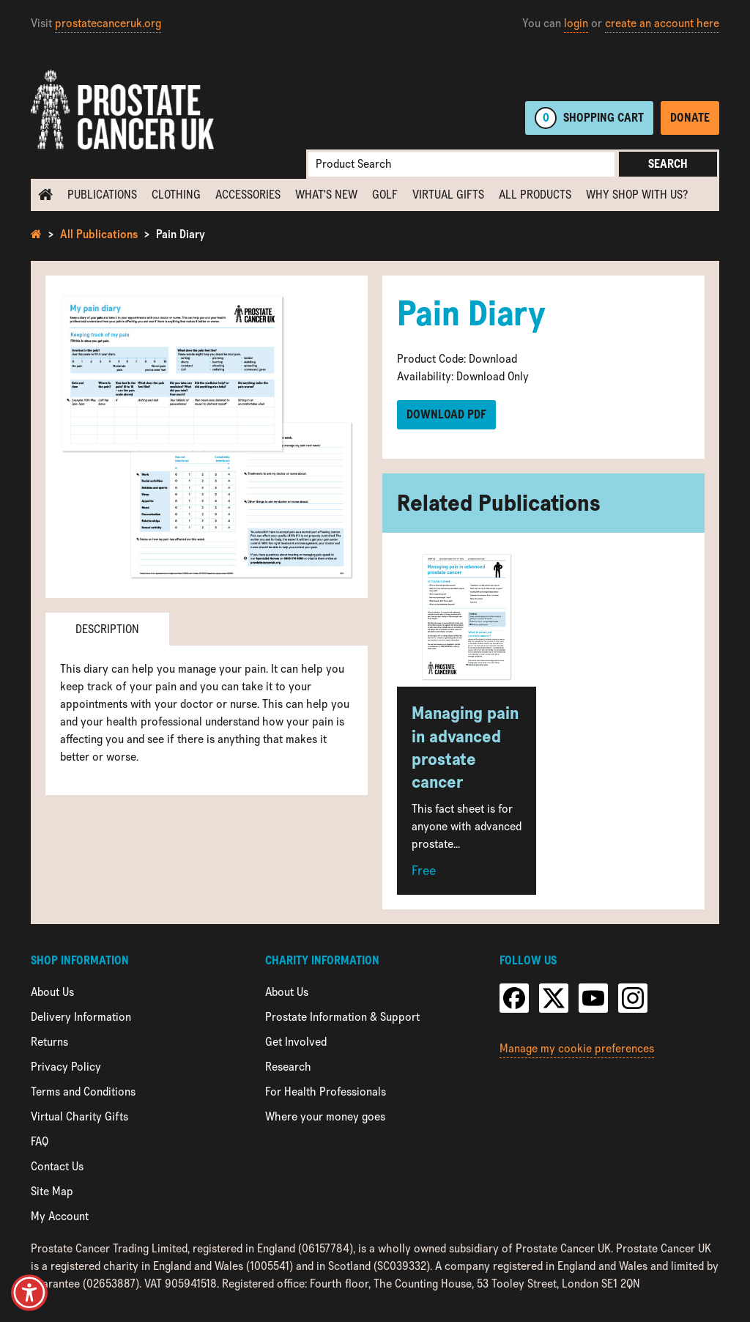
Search (668, 163)
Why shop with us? (637, 194)
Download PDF (446, 414)
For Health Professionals (325, 1091)
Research (288, 1066)
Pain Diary (180, 234)
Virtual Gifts (448, 194)
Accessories (248, 194)
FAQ (39, 1141)
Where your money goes (325, 1116)
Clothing (176, 194)
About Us (52, 992)
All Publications (99, 234)
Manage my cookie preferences (577, 1048)
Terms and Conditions (83, 1091)
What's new (326, 194)
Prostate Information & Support (342, 1016)
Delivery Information (81, 1016)
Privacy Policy (66, 1066)
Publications (102, 194)
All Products (535, 194)
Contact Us (57, 1166)
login (576, 23)
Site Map (52, 1191)
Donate (690, 117)
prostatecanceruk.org (108, 23)
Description (107, 629)
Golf (385, 194)
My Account (60, 1216)
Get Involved (296, 1041)
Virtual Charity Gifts (79, 1116)
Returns (49, 1041)
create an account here (662, 23)
